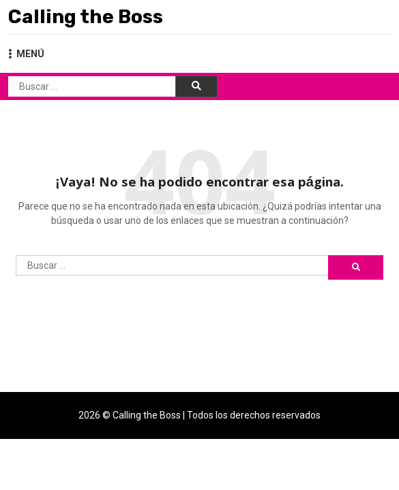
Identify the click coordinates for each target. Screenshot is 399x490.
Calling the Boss (85, 16)
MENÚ (26, 53)
